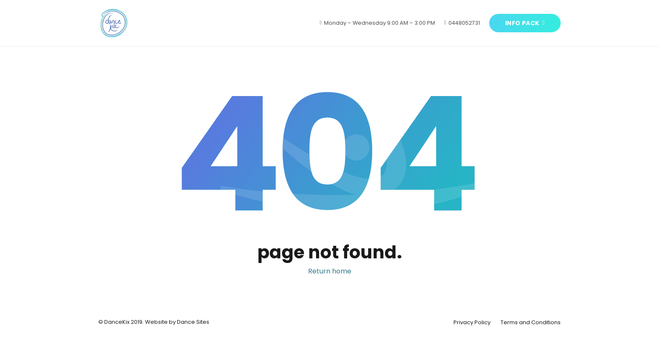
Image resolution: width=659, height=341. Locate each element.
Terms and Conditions (531, 322)
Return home (329, 271)
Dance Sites (193, 322)
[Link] (113, 23)
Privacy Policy (471, 322)
